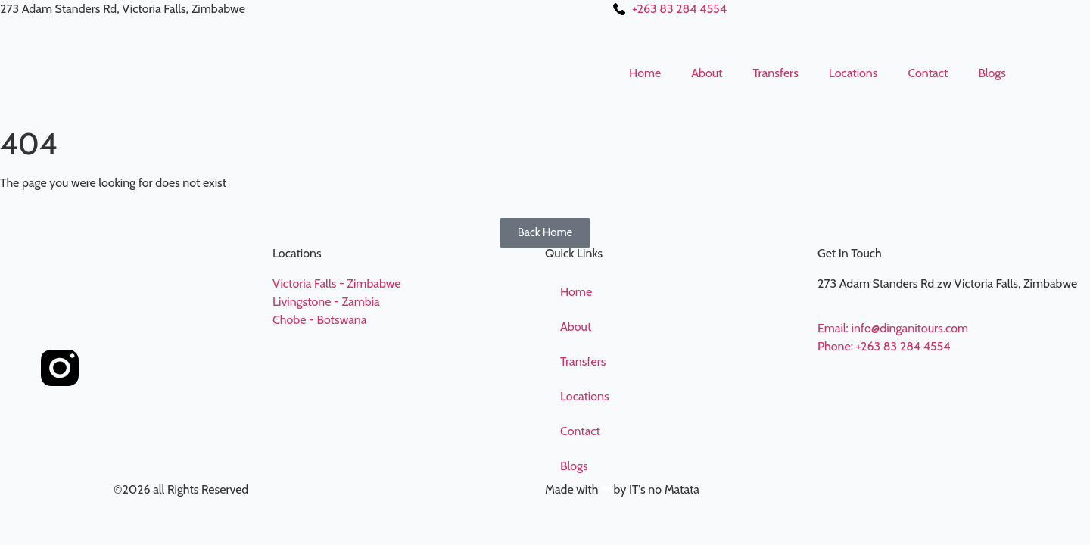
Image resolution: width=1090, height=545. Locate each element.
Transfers (775, 73)
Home (645, 73)
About (706, 73)
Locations (853, 73)
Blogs (992, 73)
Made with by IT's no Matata (622, 489)
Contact (928, 73)
